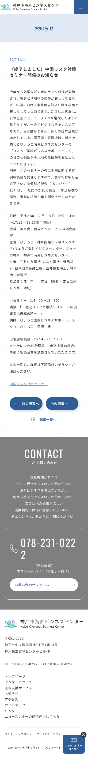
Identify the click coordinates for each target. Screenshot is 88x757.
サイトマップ (15, 705)
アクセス (11, 699)
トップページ (15, 676)
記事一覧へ (44, 419)
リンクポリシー (24, 734)
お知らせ (12, 693)
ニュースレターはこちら (73, 744)
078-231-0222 (43, 548)
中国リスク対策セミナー (29, 383)
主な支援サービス (18, 687)
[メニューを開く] (81, 7)
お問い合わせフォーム (32, 584)
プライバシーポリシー (50, 734)
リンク (10, 710)
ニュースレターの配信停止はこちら (32, 716)
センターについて (18, 682)
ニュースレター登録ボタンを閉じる (83, 735)
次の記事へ (59, 403)
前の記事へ (30, 403)
